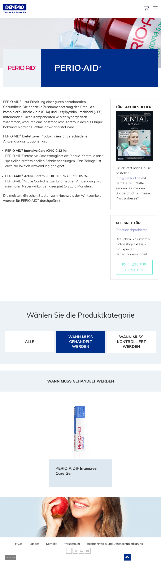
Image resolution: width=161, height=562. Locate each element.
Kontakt (51, 543)
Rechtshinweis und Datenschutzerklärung (115, 543)
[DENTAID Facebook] (69, 551)
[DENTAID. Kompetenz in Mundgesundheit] (155, 8)
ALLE (29, 341)
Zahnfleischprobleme (132, 230)
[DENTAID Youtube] (88, 551)
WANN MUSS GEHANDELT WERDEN (80, 341)
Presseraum (72, 543)
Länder (34, 543)
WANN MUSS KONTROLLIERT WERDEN (131, 341)
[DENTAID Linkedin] (81, 551)
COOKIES (10, 557)
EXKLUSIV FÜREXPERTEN (134, 267)
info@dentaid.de (128, 178)
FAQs (18, 543)
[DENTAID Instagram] (75, 551)
